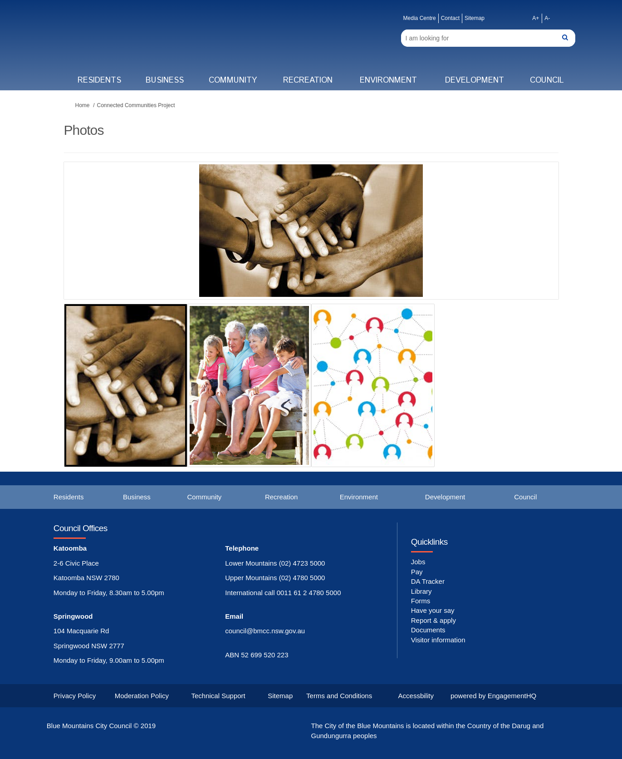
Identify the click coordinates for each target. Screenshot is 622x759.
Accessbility (416, 696)
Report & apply (433, 620)
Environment (388, 80)
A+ (535, 18)
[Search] (488, 38)
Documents (428, 630)
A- (547, 18)
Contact (450, 18)
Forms (421, 601)
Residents (99, 80)
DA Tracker (428, 581)
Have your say (433, 610)
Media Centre (419, 18)
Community (233, 80)
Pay (417, 572)
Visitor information (438, 640)
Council (547, 80)
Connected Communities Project (136, 105)
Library (421, 591)
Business (165, 80)
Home (82, 105)
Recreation (308, 80)
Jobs (418, 562)
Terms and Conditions (339, 696)
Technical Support (218, 696)
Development (474, 80)
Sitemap (475, 18)
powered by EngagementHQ (493, 696)
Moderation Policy (142, 696)
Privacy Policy (75, 696)
